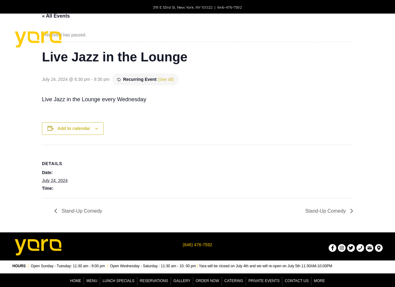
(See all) (166, 79)
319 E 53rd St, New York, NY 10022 (183, 7)
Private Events (264, 281)
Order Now (207, 281)
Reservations (154, 281)
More (319, 281)
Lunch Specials (118, 281)
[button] (157, 41)
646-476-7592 (229, 7)
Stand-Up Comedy (81, 211)
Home (75, 281)
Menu (91, 281)
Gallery (181, 281)
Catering (233, 281)
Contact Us (297, 281)
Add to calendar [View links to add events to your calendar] (74, 128)
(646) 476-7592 (197, 244)
